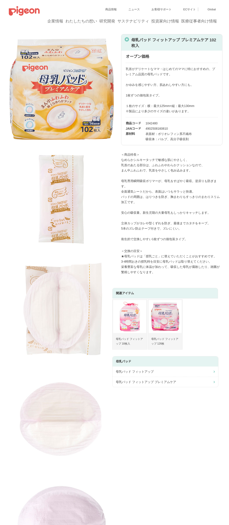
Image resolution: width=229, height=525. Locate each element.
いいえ (158, 282)
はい (87, 282)
